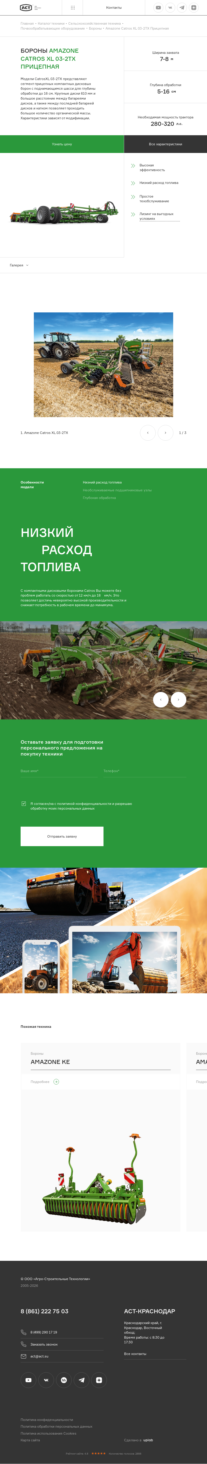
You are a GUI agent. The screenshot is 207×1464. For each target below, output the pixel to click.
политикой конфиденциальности (84, 804)
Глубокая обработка (99, 498)
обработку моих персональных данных (62, 808)
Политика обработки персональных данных (56, 1427)
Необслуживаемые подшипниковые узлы (117, 490)
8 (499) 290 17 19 (39, 1332)
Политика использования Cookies (48, 1433)
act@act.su (34, 1356)
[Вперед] (165, 433)
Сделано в (138, 1440)
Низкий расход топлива (102, 482)
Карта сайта (30, 1440)
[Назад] (148, 433)
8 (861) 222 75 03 (44, 1311)
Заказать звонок (39, 1344)
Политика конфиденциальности (47, 1420)
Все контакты (135, 1354)
